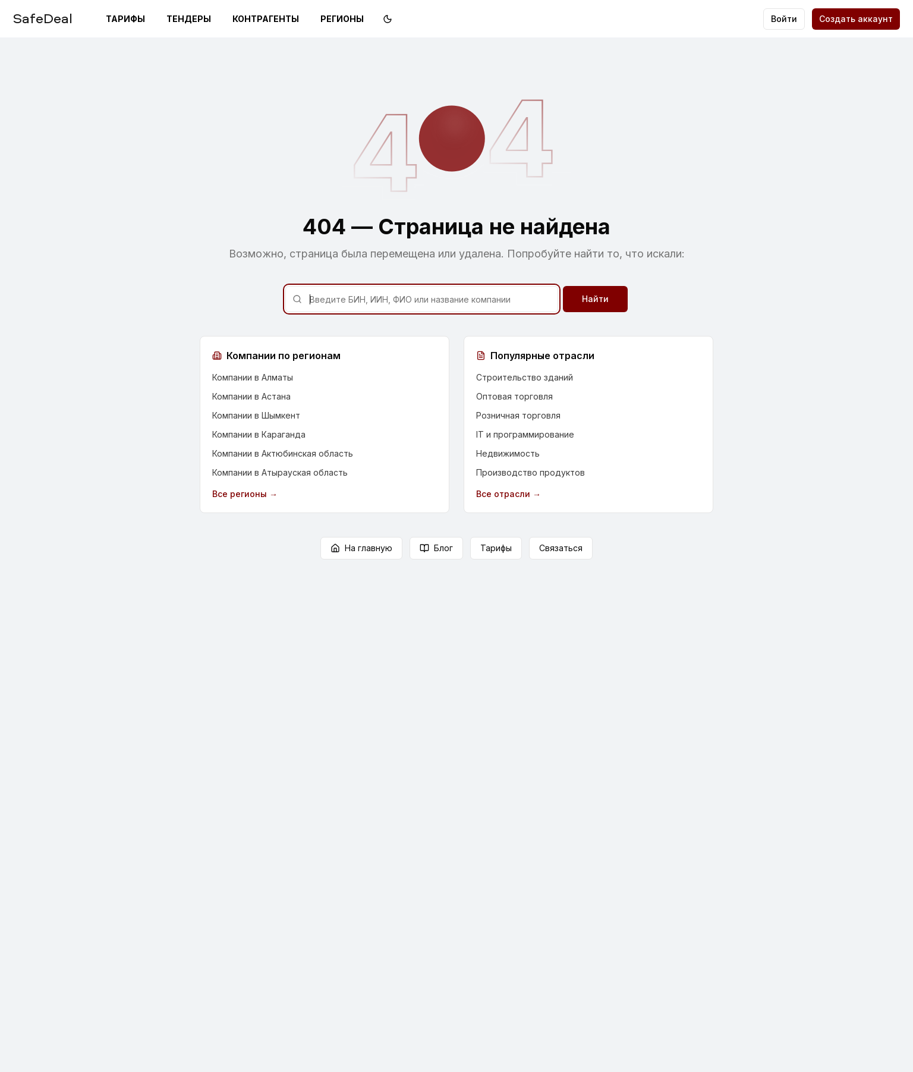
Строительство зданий (524, 377)
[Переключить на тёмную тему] (387, 19)
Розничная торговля (518, 415)
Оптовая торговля (514, 396)
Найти (595, 299)
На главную (361, 548)
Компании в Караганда (259, 434)
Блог (436, 548)
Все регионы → (245, 494)
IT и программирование (525, 434)
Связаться (561, 548)
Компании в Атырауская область (280, 472)
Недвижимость (508, 453)
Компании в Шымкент (256, 415)
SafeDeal (43, 17)
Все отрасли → (508, 494)
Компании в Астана (251, 396)
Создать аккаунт (856, 19)
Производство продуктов (530, 472)
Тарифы (125, 19)
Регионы (342, 19)
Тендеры (188, 19)
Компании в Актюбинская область (282, 453)
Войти (784, 19)
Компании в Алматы (252, 377)
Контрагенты (265, 19)
